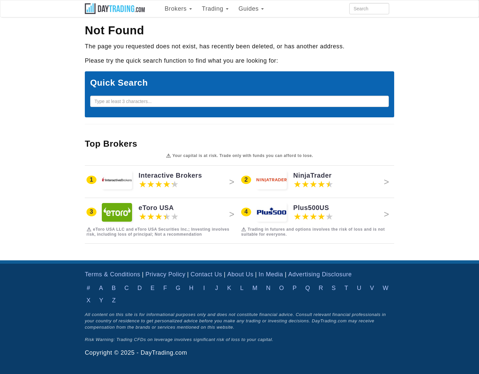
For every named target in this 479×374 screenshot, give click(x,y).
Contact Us (206, 274)
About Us (240, 274)
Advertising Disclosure (320, 274)
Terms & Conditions (112, 274)
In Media (270, 274)
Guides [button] (251, 8)
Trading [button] (215, 8)
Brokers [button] (178, 8)
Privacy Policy (165, 274)
